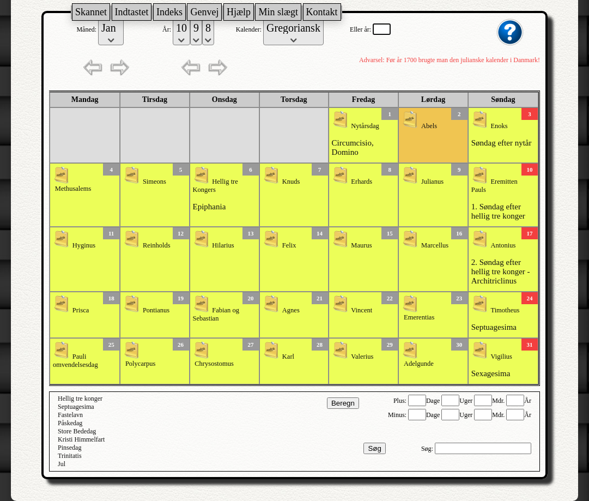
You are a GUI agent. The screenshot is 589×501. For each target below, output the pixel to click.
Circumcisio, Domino (353, 147)
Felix (289, 245)
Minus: (398, 415)
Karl (288, 356)
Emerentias (419, 317)
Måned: (87, 29)
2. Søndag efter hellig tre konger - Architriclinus (500, 271)
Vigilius (501, 356)
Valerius (362, 356)
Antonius (502, 245)
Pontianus (156, 310)
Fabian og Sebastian (216, 314)
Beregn (343, 403)
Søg (374, 448)
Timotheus (504, 310)
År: (167, 29)
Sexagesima (491, 373)
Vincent (361, 310)
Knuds (291, 181)
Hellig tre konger (80, 398)
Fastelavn (70, 415)
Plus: (400, 401)
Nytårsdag (365, 126)
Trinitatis (70, 456)
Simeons (154, 181)
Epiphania (209, 206)
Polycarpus (140, 363)
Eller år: (361, 29)
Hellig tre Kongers (215, 186)
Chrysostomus (214, 363)
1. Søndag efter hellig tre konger (498, 211)
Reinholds (157, 245)
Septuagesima (494, 327)
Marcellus (434, 245)
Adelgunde (419, 363)
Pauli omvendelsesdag (75, 361)
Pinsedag (69, 447)
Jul (61, 464)
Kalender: (249, 29)
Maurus (361, 245)
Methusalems (73, 188)
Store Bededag (77, 431)
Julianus (432, 181)
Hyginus (83, 245)
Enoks (498, 126)
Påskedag (70, 423)
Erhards (361, 181)
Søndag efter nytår (501, 142)
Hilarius (223, 245)
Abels (429, 126)
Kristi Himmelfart (81, 439)
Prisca (80, 310)
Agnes (291, 310)
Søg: (428, 448)
